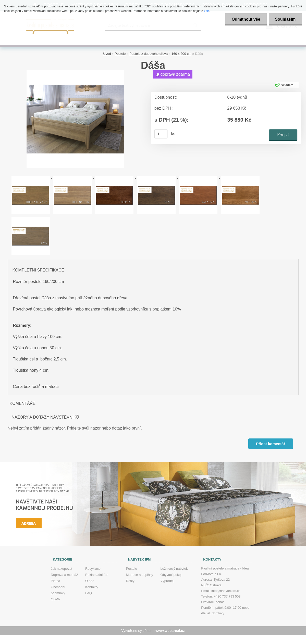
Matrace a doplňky (139, 575)
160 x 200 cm (181, 54)
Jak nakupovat (61, 569)
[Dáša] (75, 72)
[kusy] (160, 133)
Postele (120, 54)
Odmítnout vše (245, 19)
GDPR (55, 599)
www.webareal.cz (170, 631)
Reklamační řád (96, 575)
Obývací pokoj (171, 575)
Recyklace (93, 569)
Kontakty (91, 587)
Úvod (107, 54)
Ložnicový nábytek (174, 569)
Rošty (130, 581)
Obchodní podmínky (58, 590)
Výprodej (167, 581)
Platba (55, 581)
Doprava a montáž (64, 575)
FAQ (88, 593)
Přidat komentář (270, 444)
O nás (89, 581)
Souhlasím (285, 19)
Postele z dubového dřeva (148, 54)
